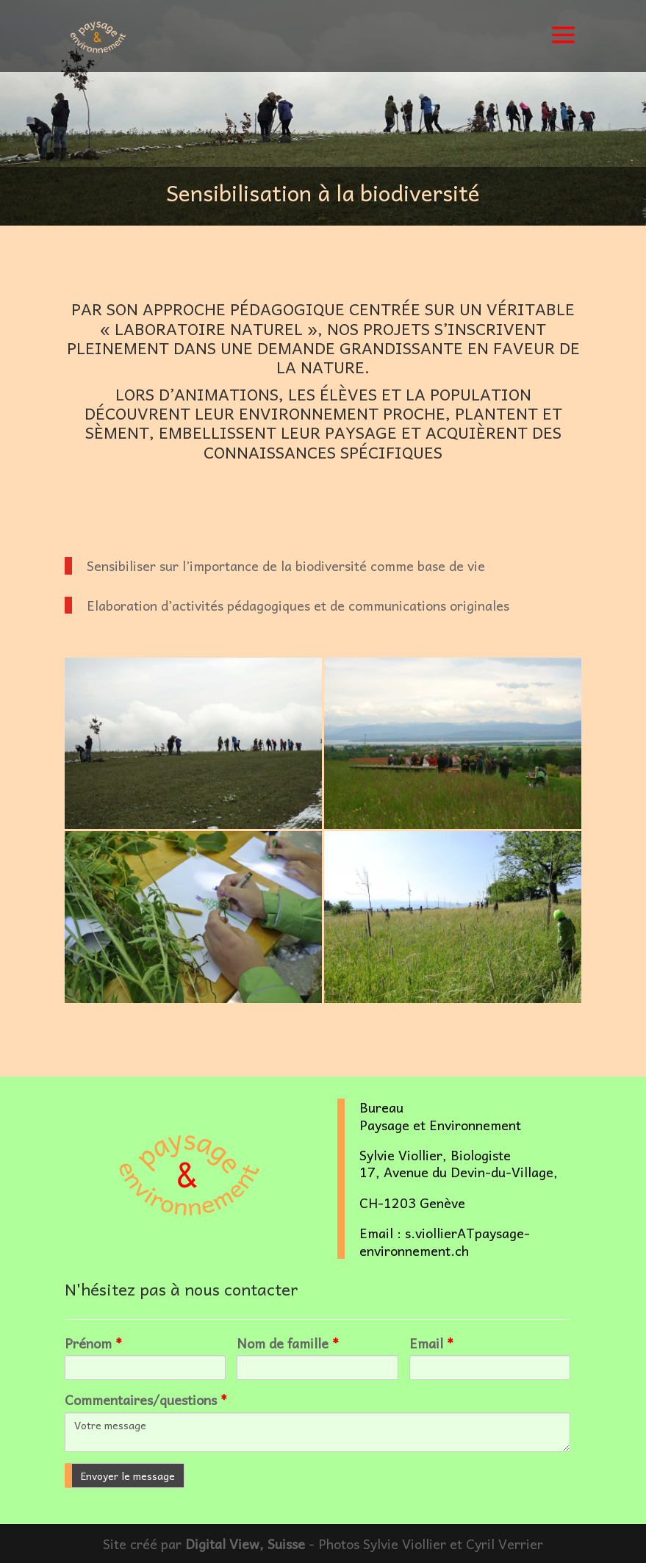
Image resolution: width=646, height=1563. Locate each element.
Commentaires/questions (146, 1399)
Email (431, 1342)
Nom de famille (288, 1342)
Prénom (93, 1342)
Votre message (317, 1432)
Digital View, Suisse (245, 1543)
